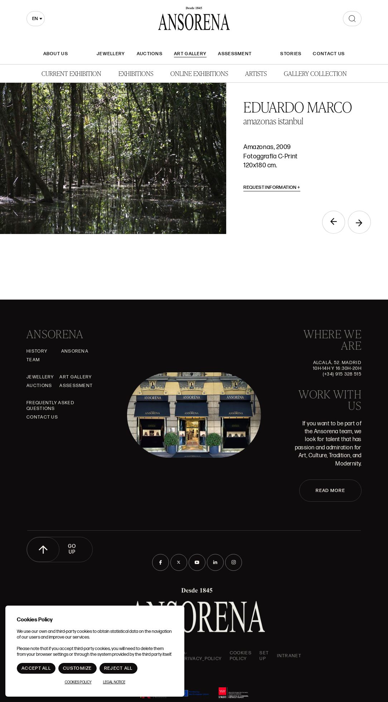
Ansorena (74, 351)
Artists (256, 73)
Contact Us (329, 54)
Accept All (36, 668)
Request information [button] (271, 187)
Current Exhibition (71, 73)
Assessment (235, 54)
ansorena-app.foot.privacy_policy (190, 656)
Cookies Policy (241, 656)
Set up (264, 656)
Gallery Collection (315, 73)
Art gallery (190, 54)
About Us (55, 54)
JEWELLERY (111, 54)
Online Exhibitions (199, 73)
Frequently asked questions (50, 405)
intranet (289, 656)
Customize (77, 668)
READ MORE (330, 490)
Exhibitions (135, 73)
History (36, 351)
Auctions (150, 54)
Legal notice (114, 682)
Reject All (118, 668)
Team (33, 360)
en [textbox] (35, 19)
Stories (290, 54)
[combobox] (35, 19)
